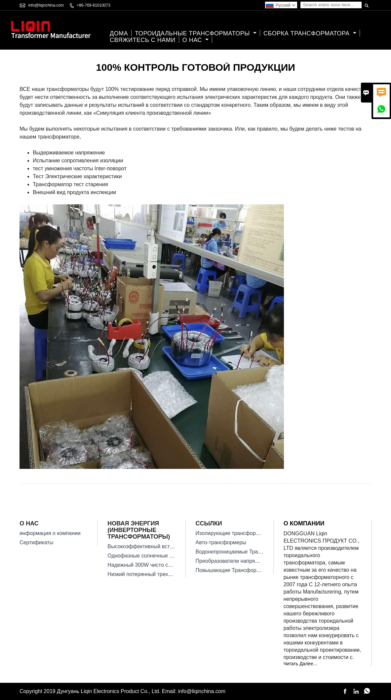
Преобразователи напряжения (233, 561)
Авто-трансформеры (221, 542)
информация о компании (50, 533)
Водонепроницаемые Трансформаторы (244, 552)
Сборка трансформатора (309, 33)
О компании (304, 523)
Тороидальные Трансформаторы (195, 33)
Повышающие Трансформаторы (235, 570)
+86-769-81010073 (93, 5)
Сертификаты (36, 542)
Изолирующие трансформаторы (235, 533)
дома (119, 33)
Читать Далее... (300, 663)
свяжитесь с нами (143, 40)
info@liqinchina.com (46, 5)
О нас (195, 40)
